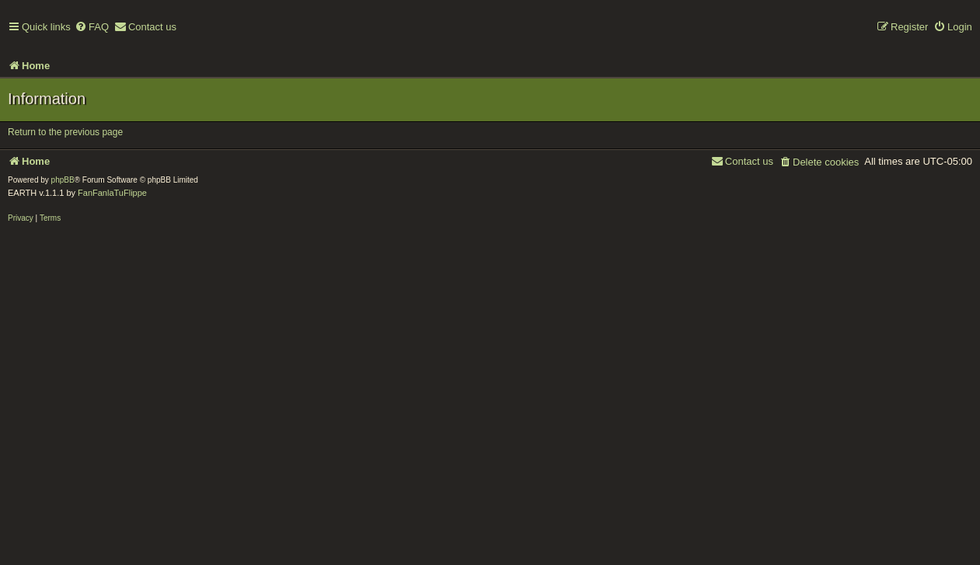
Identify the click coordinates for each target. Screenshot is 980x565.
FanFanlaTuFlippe (112, 192)
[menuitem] (92, 27)
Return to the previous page (65, 132)
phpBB (63, 180)
